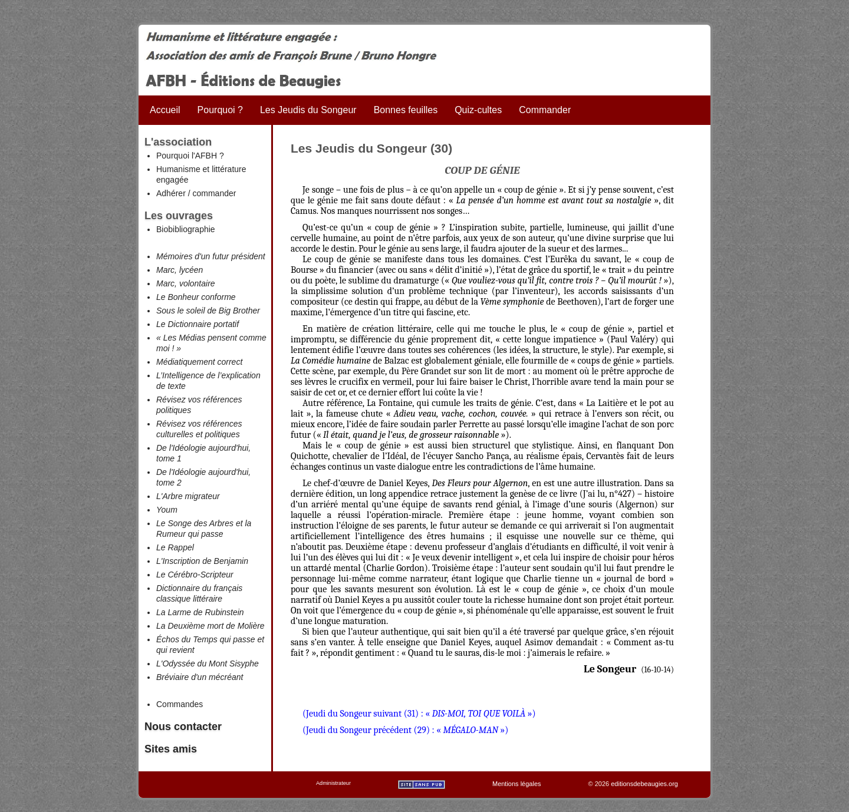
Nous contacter (183, 726)
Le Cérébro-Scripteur (194, 574)
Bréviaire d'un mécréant (199, 677)
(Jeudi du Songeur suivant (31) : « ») (419, 713)
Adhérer (171, 193)
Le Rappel (175, 547)
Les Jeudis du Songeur (308, 110)
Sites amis (170, 749)
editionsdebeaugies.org (644, 783)
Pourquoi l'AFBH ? (190, 155)
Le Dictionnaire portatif (197, 324)
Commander (545, 110)
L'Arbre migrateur (188, 496)
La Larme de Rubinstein (200, 612)
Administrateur (333, 783)
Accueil (165, 110)
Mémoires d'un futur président (210, 256)
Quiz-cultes (478, 110)
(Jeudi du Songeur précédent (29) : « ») (405, 730)
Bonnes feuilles (406, 110)
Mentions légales (516, 783)
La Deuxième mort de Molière (210, 626)
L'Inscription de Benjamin (202, 561)
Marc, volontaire (185, 283)
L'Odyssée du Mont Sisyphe (207, 663)
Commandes (179, 704)
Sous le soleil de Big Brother (208, 310)
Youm (166, 509)
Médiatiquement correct (199, 362)
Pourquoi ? (220, 110)
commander (214, 193)
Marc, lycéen (179, 270)
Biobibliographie (185, 229)
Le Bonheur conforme (196, 297)
